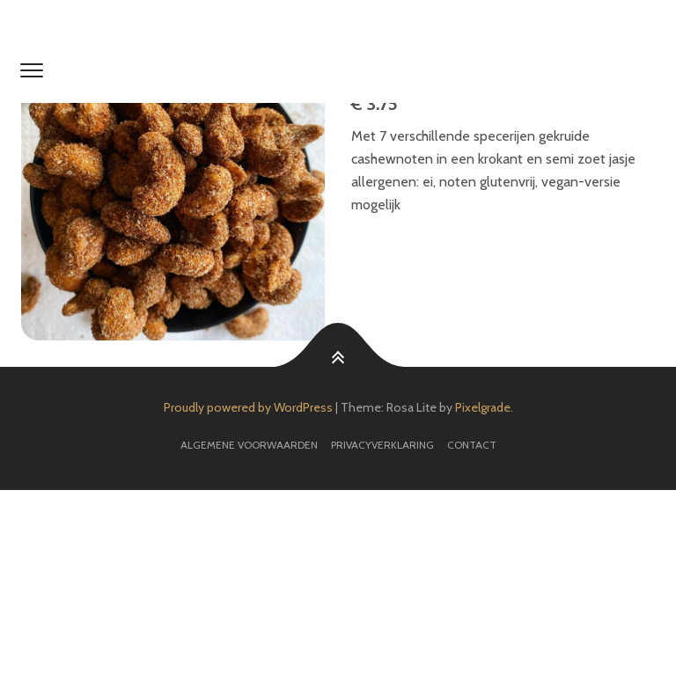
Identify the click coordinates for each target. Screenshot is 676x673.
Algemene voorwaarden (249, 444)
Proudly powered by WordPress (248, 407)
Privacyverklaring (382, 444)
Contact (471, 444)
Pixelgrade (483, 407)
